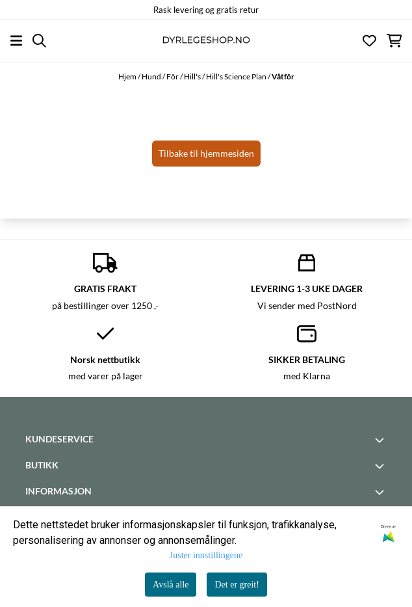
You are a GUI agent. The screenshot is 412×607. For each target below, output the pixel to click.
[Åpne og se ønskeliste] (369, 41)
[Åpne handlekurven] (394, 41)
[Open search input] (39, 40)
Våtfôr (283, 76)
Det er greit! (236, 584)
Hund (152, 76)
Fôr (173, 76)
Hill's (193, 76)
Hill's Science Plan (237, 76)
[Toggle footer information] (381, 440)
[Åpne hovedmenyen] (16, 41)
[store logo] (206, 41)
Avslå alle (170, 584)
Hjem (128, 76)
